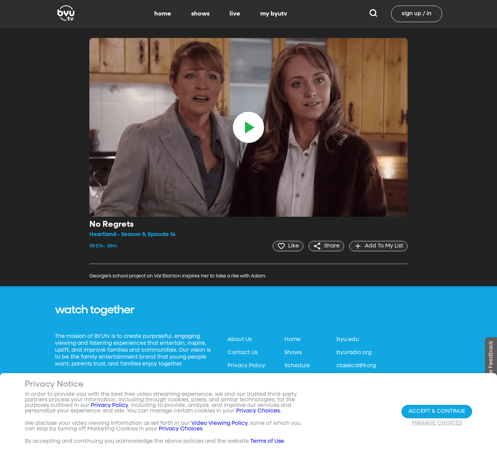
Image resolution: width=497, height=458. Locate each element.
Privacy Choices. (258, 411)
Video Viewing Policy (219, 423)
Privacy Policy (246, 366)
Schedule (297, 366)
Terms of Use (267, 441)
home (162, 14)
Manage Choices (437, 423)
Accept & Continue (436, 411)
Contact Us (242, 352)
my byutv (273, 14)
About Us (239, 339)
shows (200, 14)
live (235, 14)
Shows (293, 352)
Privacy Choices (180, 429)
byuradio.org (354, 352)
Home (292, 339)
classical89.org (356, 366)
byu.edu (348, 339)
